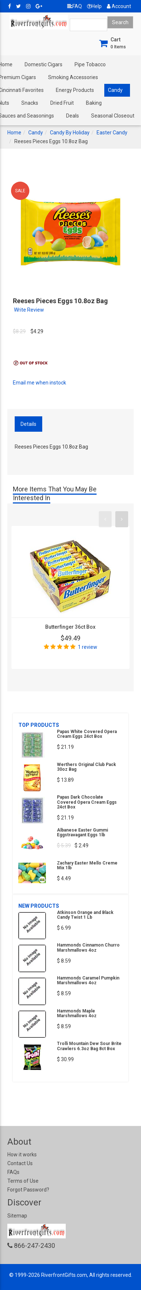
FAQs (13, 1172)
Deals (72, 116)
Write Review (29, 310)
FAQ (74, 6)
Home (14, 132)
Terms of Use (23, 1181)
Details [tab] (28, 424)
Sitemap (17, 1216)
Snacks (29, 103)
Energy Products (75, 90)
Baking (94, 103)
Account (119, 6)
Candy (115, 90)
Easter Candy (112, 132)
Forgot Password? (28, 1190)
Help (94, 6)
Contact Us (20, 1163)
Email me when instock (39, 383)
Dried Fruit (62, 103)
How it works (22, 1154)
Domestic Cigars (43, 64)
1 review (87, 647)
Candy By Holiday (70, 132)
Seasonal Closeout (112, 116)
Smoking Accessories (73, 77)
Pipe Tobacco (90, 64)
